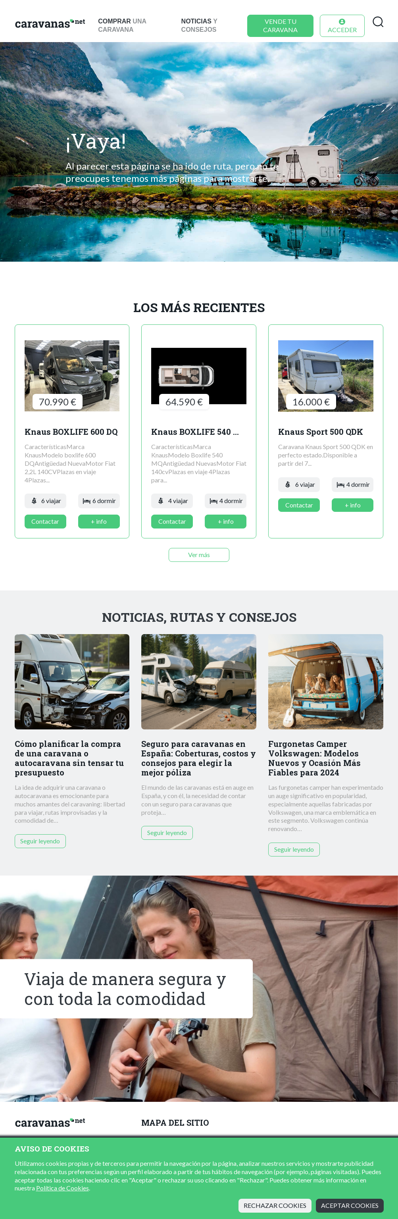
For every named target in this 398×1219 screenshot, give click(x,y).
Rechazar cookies (275, 1205)
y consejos (199, 25)
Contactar (45, 521)
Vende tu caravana (280, 25)
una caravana (122, 25)
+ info (99, 521)
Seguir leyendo (40, 841)
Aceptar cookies (350, 1205)
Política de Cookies (62, 1188)
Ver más (199, 554)
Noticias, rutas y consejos (199, 617)
